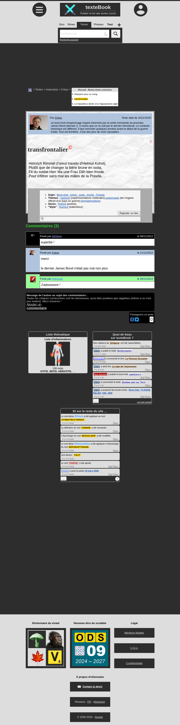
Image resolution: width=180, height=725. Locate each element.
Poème (62, 203)
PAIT (77, 454)
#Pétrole (78, 416)
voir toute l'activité (144, 402)
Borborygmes (124, 351)
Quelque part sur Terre (133, 382)
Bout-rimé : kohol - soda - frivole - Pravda (81, 194)
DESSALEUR (89, 435)
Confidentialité (134, 662)
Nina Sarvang (100, 374)
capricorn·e (135, 374)
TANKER (86, 427)
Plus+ (148, 346)
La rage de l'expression (124, 366)
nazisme (65, 197)
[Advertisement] (90, 63)
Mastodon (99, 700)
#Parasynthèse (82, 443)
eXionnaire (99, 358)
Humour (63, 206)
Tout (142, 346)
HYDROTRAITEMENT (73, 419)
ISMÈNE (73, 462)
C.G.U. (134, 647)
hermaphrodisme (91, 200)
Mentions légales (134, 631)
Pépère (65, 470)
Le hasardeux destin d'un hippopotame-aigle (96, 104)
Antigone (115, 343)
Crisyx (64, 89)
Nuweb (99, 716)
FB (89, 700)
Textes (39, 89)
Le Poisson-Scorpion (136, 358)
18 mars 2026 (92, 470)
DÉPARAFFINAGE (79, 446)
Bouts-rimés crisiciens (100, 90)
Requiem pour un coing (85, 94)
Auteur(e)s (52, 89)
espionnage (112, 197)
